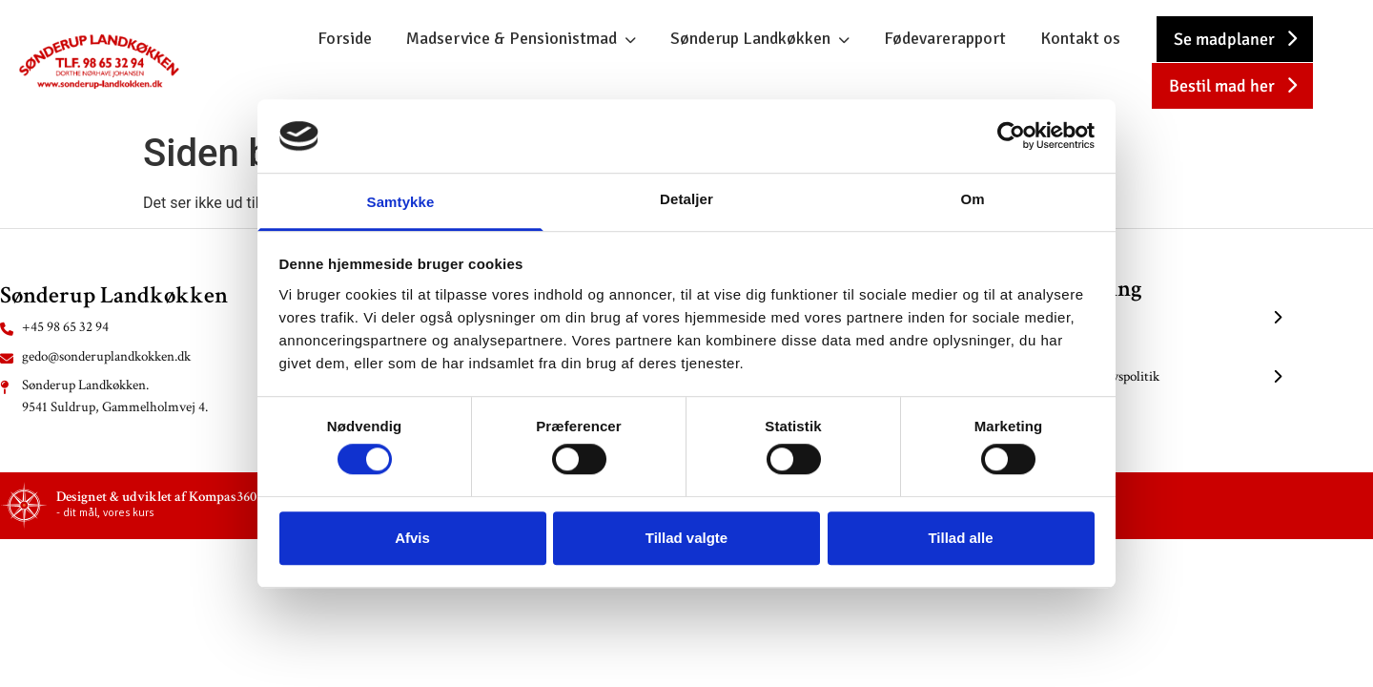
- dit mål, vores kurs (105, 513)
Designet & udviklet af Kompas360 (156, 497)
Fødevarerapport (945, 38)
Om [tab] (972, 199)
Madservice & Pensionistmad (511, 38)
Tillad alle (960, 538)
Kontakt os (1080, 38)
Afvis (412, 538)
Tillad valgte (686, 538)
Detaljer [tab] (686, 199)
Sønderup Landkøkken (750, 38)
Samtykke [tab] (401, 202)
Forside (345, 38)
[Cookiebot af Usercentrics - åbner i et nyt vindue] (1011, 136)
